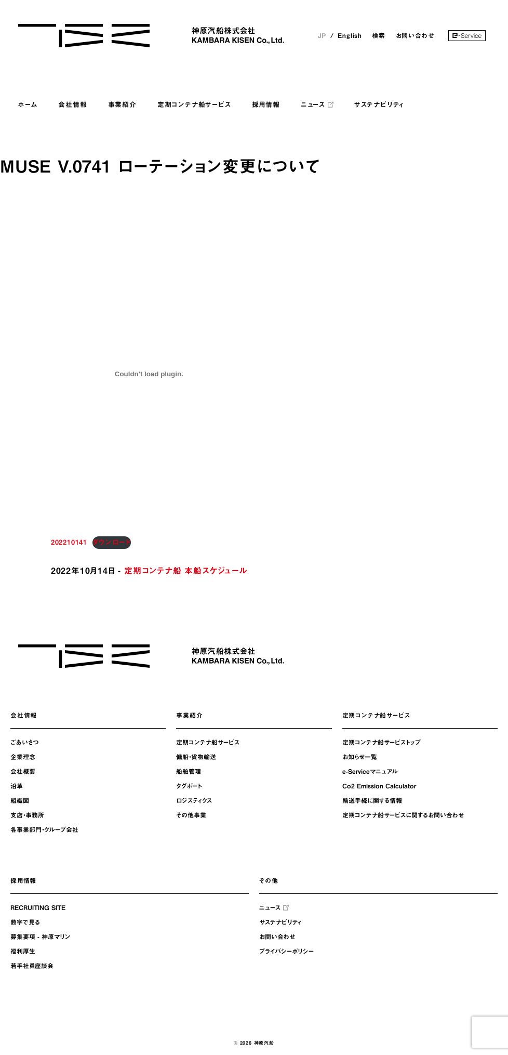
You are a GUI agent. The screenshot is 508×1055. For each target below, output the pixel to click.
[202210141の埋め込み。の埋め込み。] (149, 374)
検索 (378, 35)
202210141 (69, 542)
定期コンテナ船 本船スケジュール (185, 570)
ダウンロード (111, 542)
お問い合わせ (415, 35)
